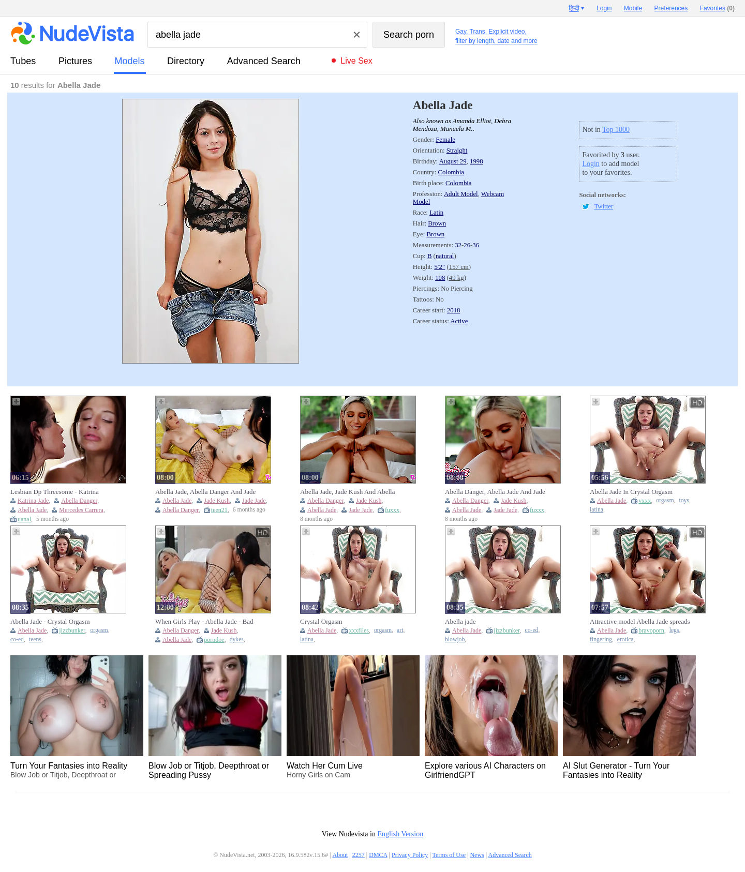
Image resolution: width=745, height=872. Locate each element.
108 (440, 277)
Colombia (451, 172)
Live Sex (356, 60)
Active (459, 321)
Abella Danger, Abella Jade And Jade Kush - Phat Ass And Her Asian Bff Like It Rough (495, 492)
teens (35, 639)
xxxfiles (359, 630)
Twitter (603, 206)
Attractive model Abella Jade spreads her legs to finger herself (640, 622)
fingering (601, 639)
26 (467, 245)
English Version (400, 834)
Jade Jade (254, 500)
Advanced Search (264, 61)
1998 (476, 161)
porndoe (214, 639)
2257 (358, 855)
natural (445, 256)
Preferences (671, 8)
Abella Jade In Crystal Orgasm (631, 491)
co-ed (17, 639)
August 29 (453, 161)
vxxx (644, 500)
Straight (457, 150)
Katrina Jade (33, 500)
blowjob (455, 639)
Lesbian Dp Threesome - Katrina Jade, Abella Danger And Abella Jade (60, 492)
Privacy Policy (410, 855)
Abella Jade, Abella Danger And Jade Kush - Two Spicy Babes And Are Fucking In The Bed (205, 492)
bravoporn (651, 630)
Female (445, 139)
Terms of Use (449, 855)
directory (185, 61)
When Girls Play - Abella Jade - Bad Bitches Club (204, 622)
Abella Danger (79, 500)
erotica (625, 639)
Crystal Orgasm (321, 621)
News (477, 855)
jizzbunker (72, 630)
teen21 (219, 510)
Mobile (633, 8)
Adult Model (461, 194)
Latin (436, 212)
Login (590, 164)
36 (475, 245)
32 (458, 245)
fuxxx (392, 510)
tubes (23, 61)
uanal (24, 519)
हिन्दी (574, 8)
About (340, 855)
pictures (75, 61)
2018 (453, 310)
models (130, 61)
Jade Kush (217, 500)
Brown (437, 223)
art (400, 630)
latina (596, 509)
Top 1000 (616, 129)
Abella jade (460, 621)
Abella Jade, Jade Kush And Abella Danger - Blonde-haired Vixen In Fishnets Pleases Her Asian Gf (347, 492)
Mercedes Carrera (81, 510)
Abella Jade (32, 510)
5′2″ (439, 266)
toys (684, 500)
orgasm (665, 500)
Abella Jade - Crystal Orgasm (50, 621)
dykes (237, 639)
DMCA (378, 855)
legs (674, 630)
